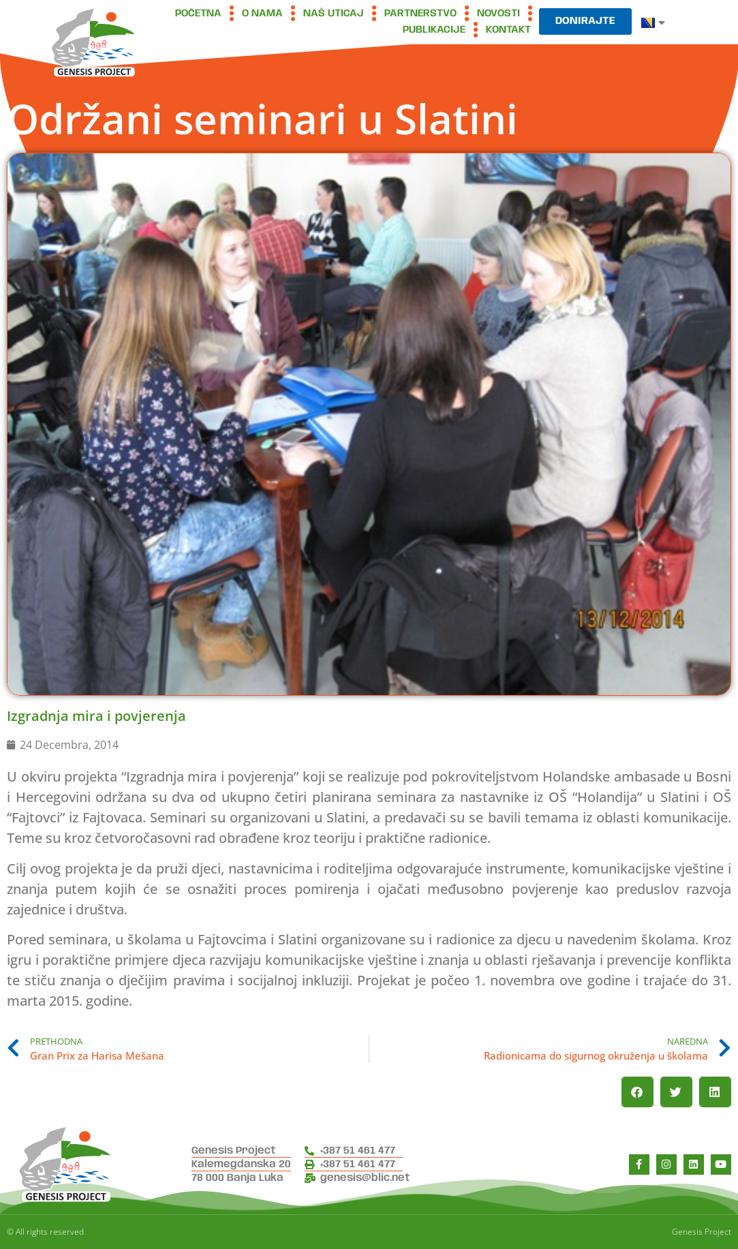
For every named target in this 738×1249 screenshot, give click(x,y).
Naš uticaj (333, 13)
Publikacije (434, 30)
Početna (198, 13)
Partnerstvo (420, 13)
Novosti (498, 13)
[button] (637, 1092)
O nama (262, 13)
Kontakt (508, 30)
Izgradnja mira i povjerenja (96, 716)
